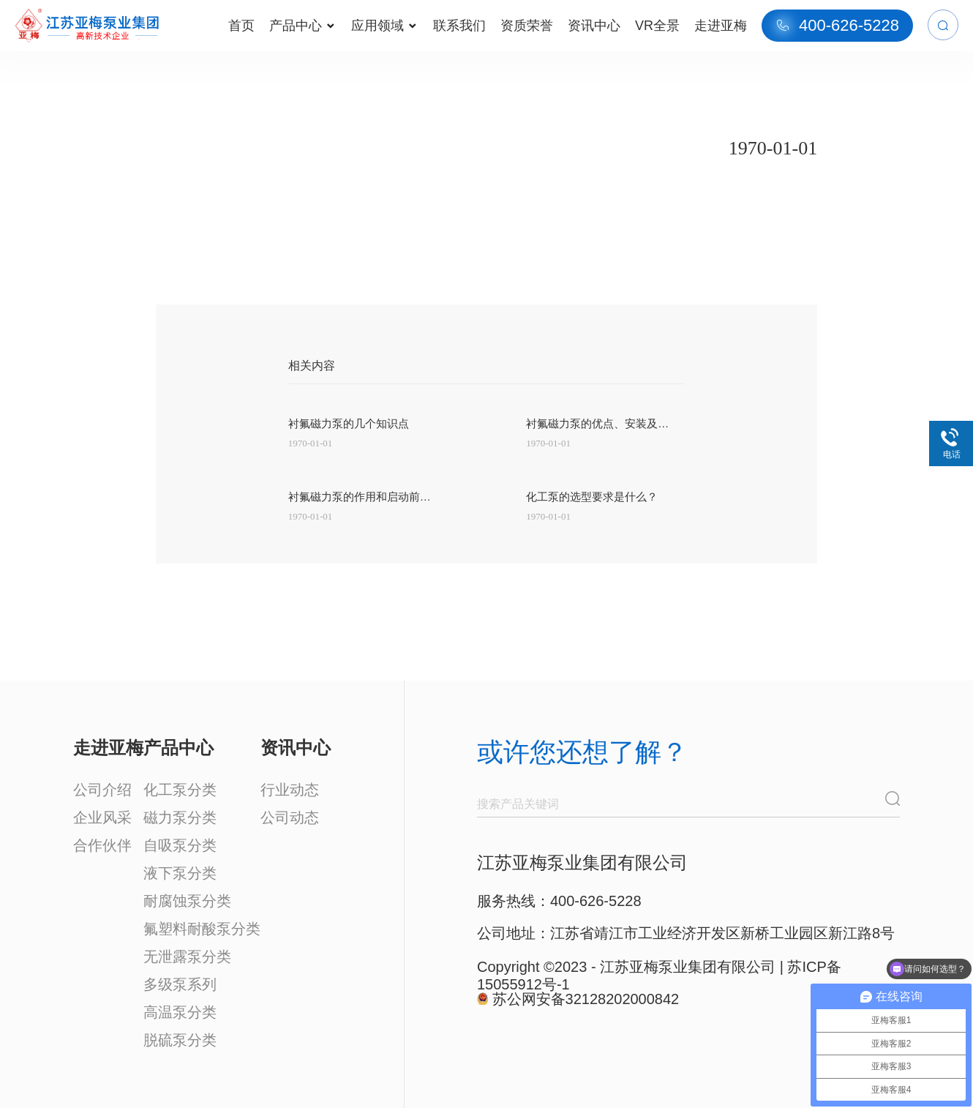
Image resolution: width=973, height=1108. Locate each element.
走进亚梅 (720, 25)
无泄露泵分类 (187, 956)
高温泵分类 (180, 1012)
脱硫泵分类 (180, 1040)
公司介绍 (102, 790)
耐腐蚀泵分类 (187, 901)
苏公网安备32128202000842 (586, 999)
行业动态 (289, 790)
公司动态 (289, 817)
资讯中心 (594, 25)
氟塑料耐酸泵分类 (201, 929)
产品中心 (301, 25)
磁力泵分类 (180, 817)
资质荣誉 (526, 25)
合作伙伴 (102, 845)
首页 (241, 25)
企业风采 (102, 817)
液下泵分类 (180, 873)
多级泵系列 (180, 984)
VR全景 (657, 25)
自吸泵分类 (180, 845)
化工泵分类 (180, 790)
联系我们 (459, 25)
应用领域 (383, 25)
